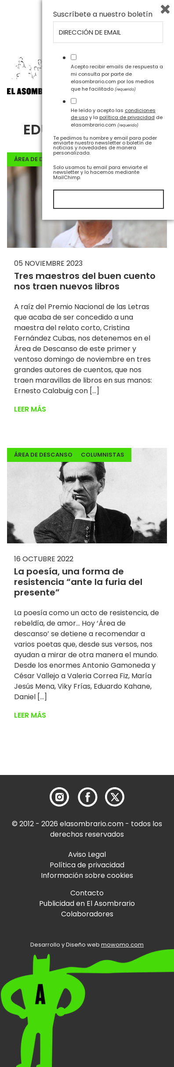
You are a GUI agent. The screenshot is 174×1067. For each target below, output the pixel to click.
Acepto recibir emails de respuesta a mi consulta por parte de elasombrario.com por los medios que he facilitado (117, 924)
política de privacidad (127, 964)
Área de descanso (43, 159)
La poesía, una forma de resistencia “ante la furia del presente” (78, 582)
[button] (57, 93)
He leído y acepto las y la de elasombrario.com (117, 964)
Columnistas (102, 455)
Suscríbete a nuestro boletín (102, 861)
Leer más (30, 409)
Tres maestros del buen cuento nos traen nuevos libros (85, 281)
